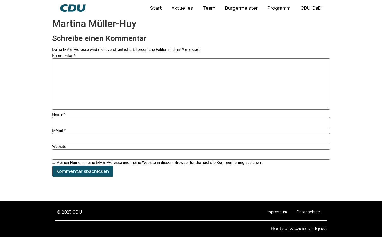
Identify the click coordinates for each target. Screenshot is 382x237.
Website (59, 147)
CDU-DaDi (311, 8)
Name (58, 114)
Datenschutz (308, 212)
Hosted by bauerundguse (299, 228)
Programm (279, 8)
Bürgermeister (241, 8)
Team (209, 8)
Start (156, 8)
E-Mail (59, 131)
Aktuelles (182, 8)
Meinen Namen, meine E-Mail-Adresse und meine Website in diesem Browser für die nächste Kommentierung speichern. (159, 163)
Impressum (277, 212)
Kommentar (63, 56)
